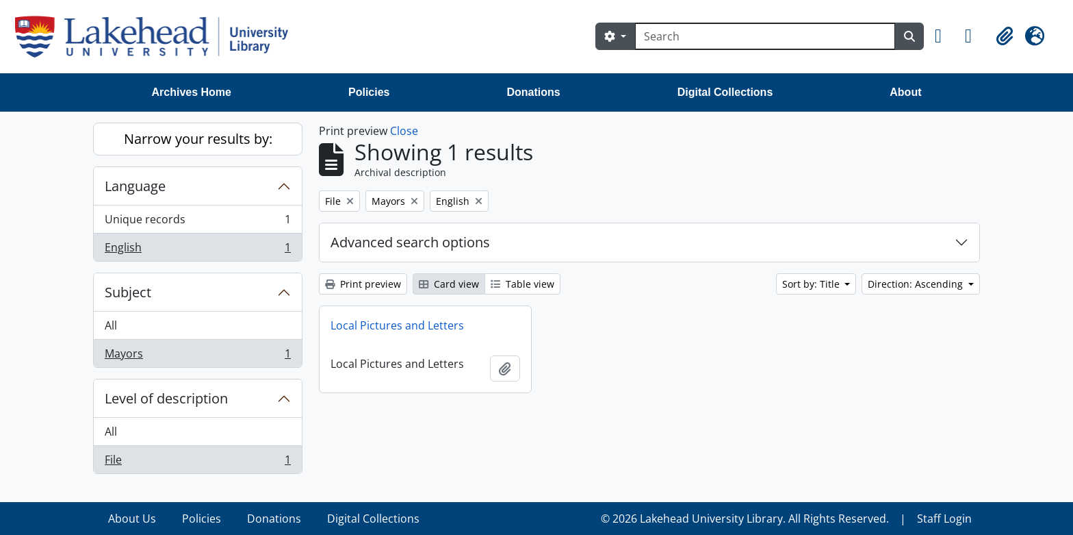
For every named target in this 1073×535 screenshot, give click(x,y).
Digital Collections (725, 92)
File (197, 462)
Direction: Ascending (917, 283)
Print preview (363, 283)
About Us (132, 518)
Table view (522, 283)
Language (135, 186)
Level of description (166, 398)
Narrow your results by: (198, 138)
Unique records (197, 222)
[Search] (765, 36)
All (111, 325)
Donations (533, 92)
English (197, 250)
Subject (128, 292)
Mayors (197, 356)
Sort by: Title (812, 283)
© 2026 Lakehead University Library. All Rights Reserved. (745, 518)
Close (404, 130)
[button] (944, 36)
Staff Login (944, 518)
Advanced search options (410, 242)
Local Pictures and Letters (397, 325)
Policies (368, 92)
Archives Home (192, 92)
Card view (449, 283)
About (905, 92)
